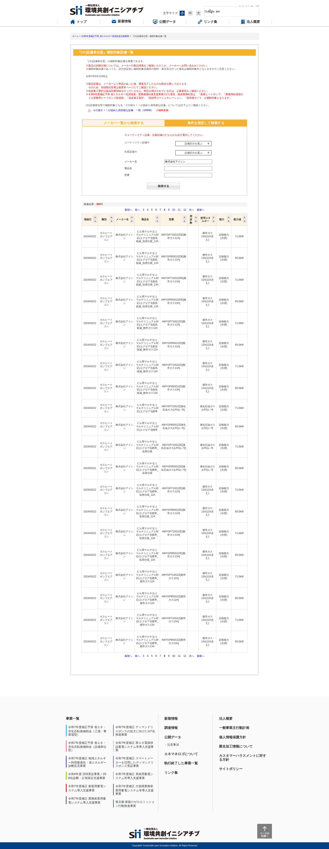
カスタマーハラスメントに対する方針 (242, 757)
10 (173, 209)
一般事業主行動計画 (234, 728)
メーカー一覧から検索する (123, 123)
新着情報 (171, 718)
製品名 (128, 168)
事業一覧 (72, 718)
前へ (138, 209)
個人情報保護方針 (232, 737)
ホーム (75, 36)
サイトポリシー (231, 769)
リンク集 (171, 772)
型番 (126, 175)
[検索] (228, 11)
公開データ (172, 737)
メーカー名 (130, 161)
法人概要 (225, 718)
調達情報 (171, 728)
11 (179, 209)
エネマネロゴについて (181, 754)
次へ (191, 209)
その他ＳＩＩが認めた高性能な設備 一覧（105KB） (123, 110)
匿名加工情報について (236, 746)
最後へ (200, 209)
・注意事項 (171, 744)
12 (184, 209)
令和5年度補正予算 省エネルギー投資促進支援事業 (105, 36)
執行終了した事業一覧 (181, 763)
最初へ (129, 209)
